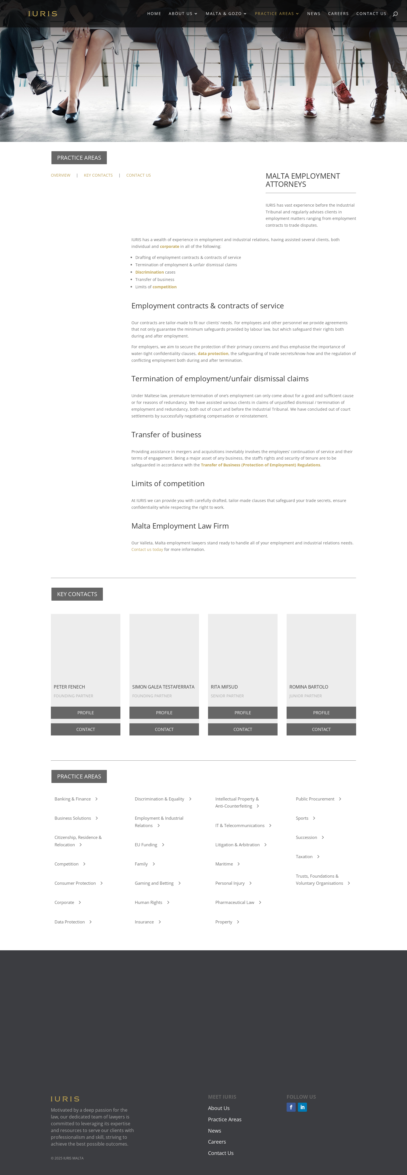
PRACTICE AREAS (79, 157)
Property (223, 922)
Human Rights (148, 902)
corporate (169, 246)
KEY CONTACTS (98, 175)
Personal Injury (230, 883)
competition (165, 286)
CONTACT (85, 729)
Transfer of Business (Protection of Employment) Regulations (260, 465)
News (314, 14)
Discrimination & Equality (159, 799)
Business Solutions (73, 818)
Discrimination (149, 272)
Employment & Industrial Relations (159, 821)
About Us (181, 14)
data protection (213, 353)
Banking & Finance (73, 799)
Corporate (64, 902)
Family (141, 864)
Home (154, 14)
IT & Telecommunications (240, 825)
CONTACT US (138, 175)
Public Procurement (315, 799)
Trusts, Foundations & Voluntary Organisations (319, 879)
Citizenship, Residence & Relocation (78, 840)
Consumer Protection (75, 883)
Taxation (304, 856)
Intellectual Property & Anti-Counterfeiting (237, 802)
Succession (306, 837)
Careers (338, 14)
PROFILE (85, 712)
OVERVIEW (60, 175)
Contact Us (371, 14)
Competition (67, 864)
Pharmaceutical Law (234, 902)
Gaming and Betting (154, 883)
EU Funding (146, 844)
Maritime (224, 864)
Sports (302, 818)
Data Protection (70, 922)
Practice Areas (274, 14)
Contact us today (147, 549)
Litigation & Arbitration (237, 844)
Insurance (144, 922)
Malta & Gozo (224, 14)
